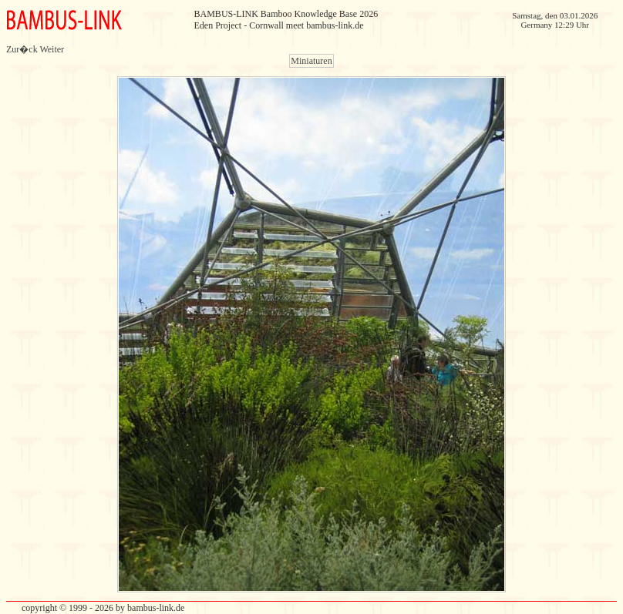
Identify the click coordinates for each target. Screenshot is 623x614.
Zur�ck (22, 49)
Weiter (51, 49)
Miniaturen (311, 60)
